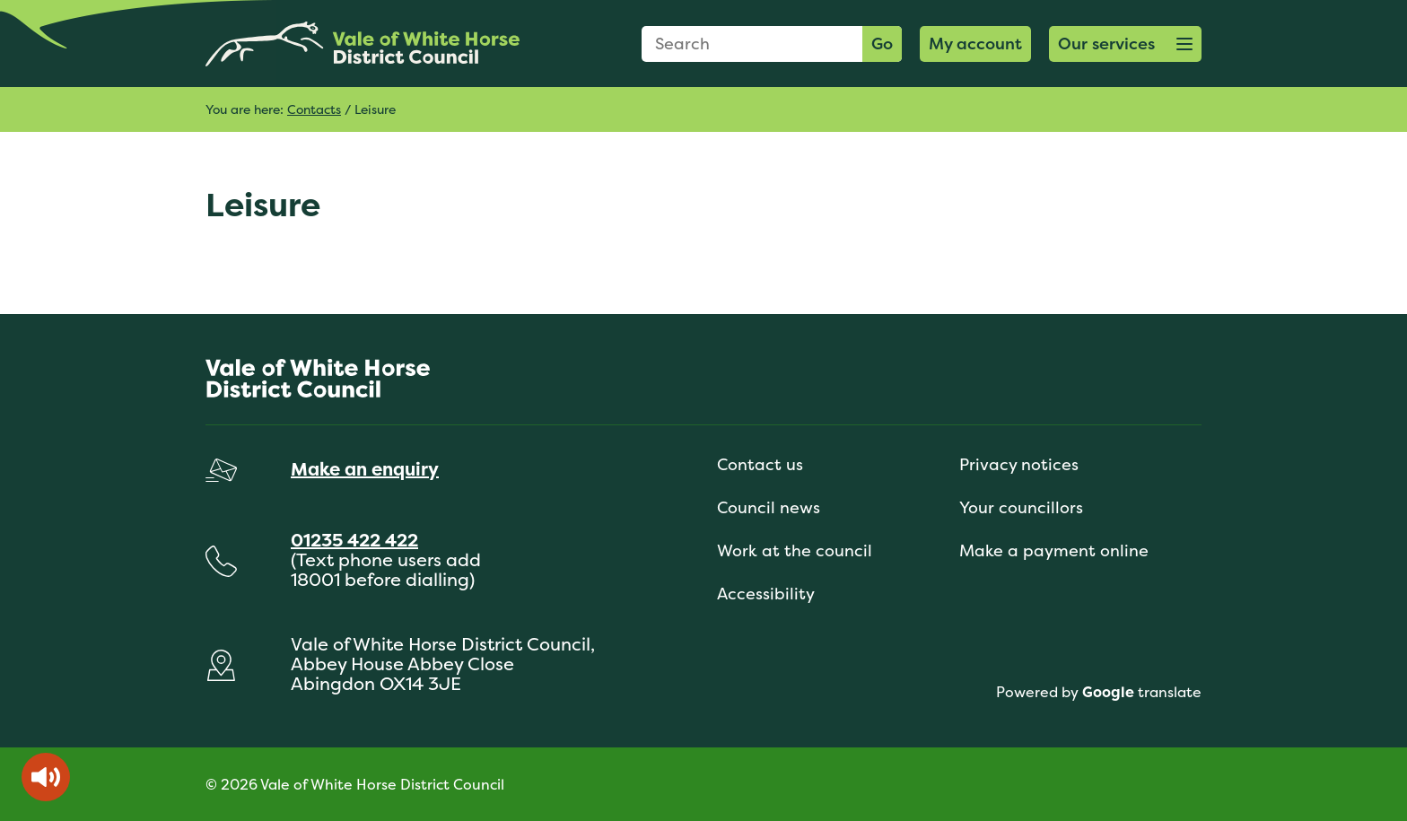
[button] (1125, 44)
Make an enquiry (365, 469)
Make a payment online (1054, 550)
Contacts (314, 109)
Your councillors (1021, 507)
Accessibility (766, 593)
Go (882, 43)
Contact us (760, 464)
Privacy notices (1019, 464)
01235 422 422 (354, 540)
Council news (768, 507)
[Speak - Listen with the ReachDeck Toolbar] (46, 777)
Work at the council (794, 550)
